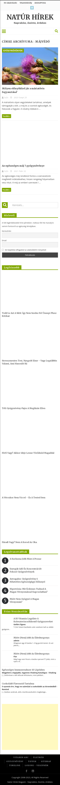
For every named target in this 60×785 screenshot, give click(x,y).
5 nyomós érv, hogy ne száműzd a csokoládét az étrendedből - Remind (29, 688)
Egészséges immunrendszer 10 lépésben (23, 669)
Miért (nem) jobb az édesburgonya (31, 637)
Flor (15, 656)
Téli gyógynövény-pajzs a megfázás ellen (23, 408)
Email (4, 240)
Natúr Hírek (30, 17)
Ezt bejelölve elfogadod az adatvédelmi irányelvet (25, 250)
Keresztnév (6, 231)
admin (16, 640)
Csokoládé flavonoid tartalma (18, 683)
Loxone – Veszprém (36, 765)
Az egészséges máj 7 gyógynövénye (23, 165)
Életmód (38, 757)
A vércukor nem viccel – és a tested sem (23, 497)
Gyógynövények (13, 50)
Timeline (14, 765)
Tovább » (6, 116)
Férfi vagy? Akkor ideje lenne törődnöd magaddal (28, 453)
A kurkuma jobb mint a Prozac (25, 559)
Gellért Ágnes (20, 624)
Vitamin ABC (21, 757)
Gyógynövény (14, 761)
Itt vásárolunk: (10, 3)
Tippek (32, 761)
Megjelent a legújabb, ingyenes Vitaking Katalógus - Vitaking (29, 672)
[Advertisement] (29, 727)
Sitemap (46, 761)
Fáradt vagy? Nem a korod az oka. (19, 542)
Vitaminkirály (26, 3)
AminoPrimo (40, 3)
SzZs (6, 97)
